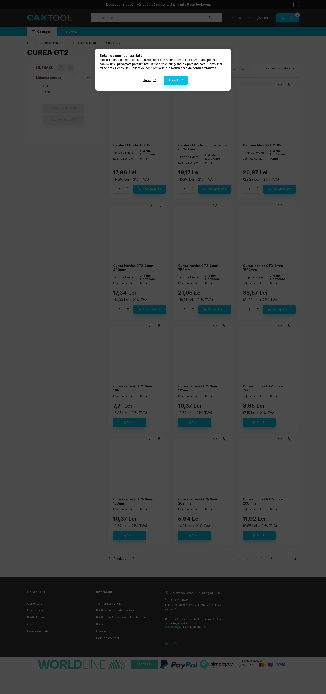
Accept (173, 80)
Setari (147, 80)
